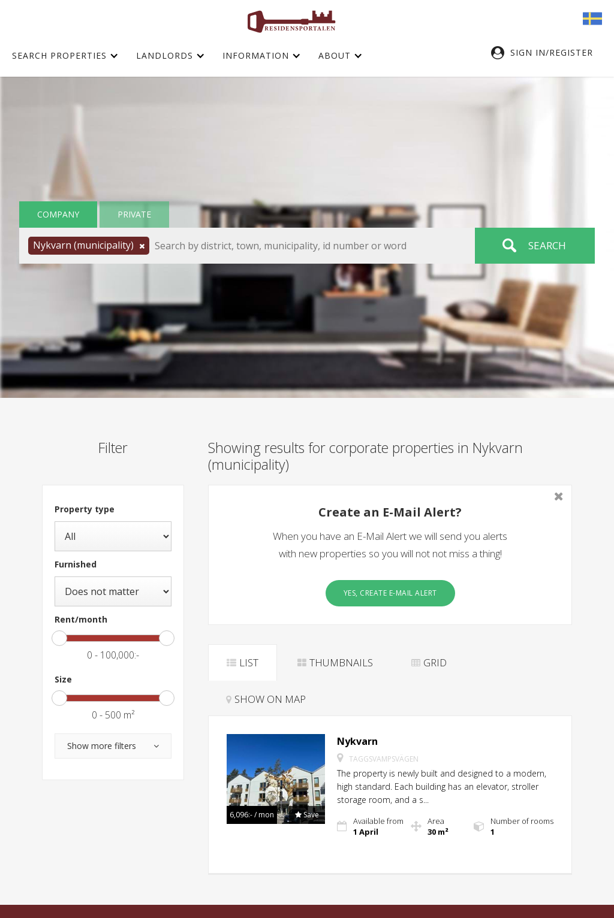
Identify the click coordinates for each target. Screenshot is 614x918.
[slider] (59, 638)
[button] (548, 53)
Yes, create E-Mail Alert (390, 593)
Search (547, 245)
